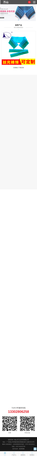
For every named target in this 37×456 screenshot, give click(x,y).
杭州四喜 (22, 448)
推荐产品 (18, 26)
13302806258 (18, 412)
